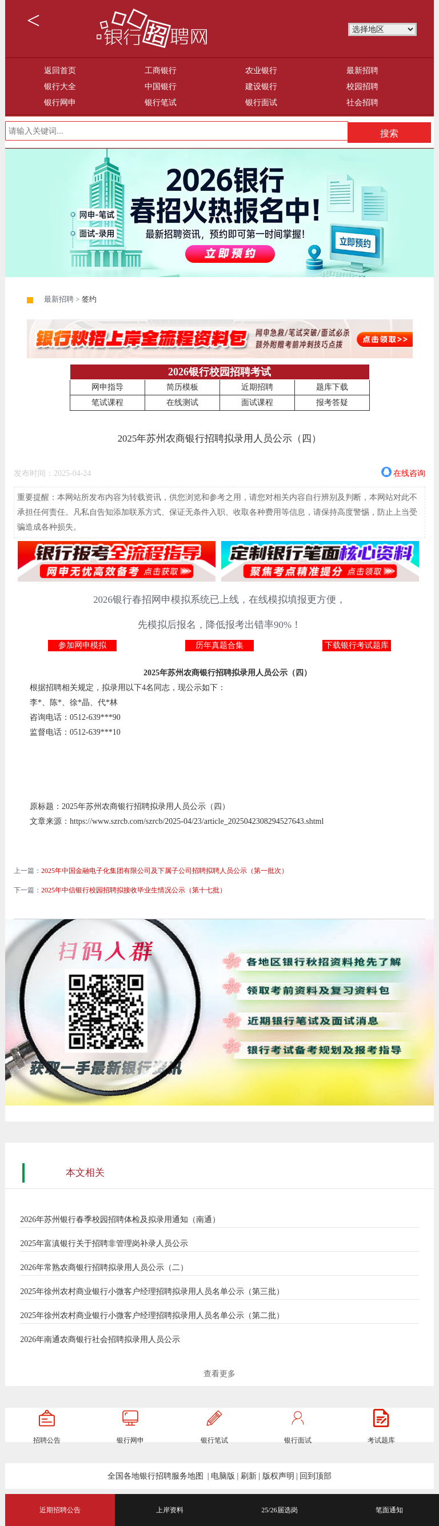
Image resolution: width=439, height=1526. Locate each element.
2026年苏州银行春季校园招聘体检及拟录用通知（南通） (120, 1219)
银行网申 (60, 102)
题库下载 (332, 387)
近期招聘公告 (60, 1510)
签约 (89, 299)
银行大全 (60, 86)
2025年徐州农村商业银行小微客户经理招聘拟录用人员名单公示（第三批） (152, 1291)
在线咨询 (409, 472)
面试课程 (257, 402)
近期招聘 (257, 387)
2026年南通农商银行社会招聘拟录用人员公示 (100, 1339)
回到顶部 (316, 1476)
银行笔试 (161, 102)
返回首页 (60, 70)
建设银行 (261, 86)
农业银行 (261, 70)
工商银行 (161, 70)
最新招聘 (362, 70)
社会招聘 (362, 102)
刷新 (249, 1476)
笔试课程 (107, 402)
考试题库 (381, 1440)
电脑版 (223, 1476)
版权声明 (278, 1476)
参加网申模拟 (82, 645)
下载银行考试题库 (357, 645)
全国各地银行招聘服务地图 (155, 1476)
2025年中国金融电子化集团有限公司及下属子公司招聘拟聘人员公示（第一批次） (164, 871)
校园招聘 (362, 86)
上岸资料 (169, 1510)
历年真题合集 (219, 645)
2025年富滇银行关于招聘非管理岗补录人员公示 (104, 1243)
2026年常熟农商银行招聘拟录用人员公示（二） (104, 1267)
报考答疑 (332, 402)
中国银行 (161, 86)
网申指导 (107, 387)
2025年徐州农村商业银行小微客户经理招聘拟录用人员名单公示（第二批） (152, 1315)
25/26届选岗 (279, 1510)
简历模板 (182, 387)
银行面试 (261, 102)
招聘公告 (47, 1440)
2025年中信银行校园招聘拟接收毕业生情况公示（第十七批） (133, 890)
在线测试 (182, 402)
